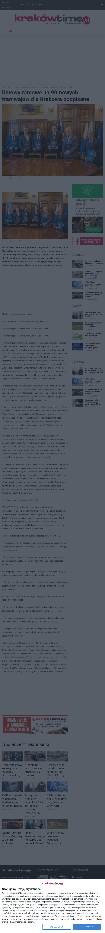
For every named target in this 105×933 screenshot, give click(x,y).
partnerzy (87, 902)
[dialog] (52, 906)
